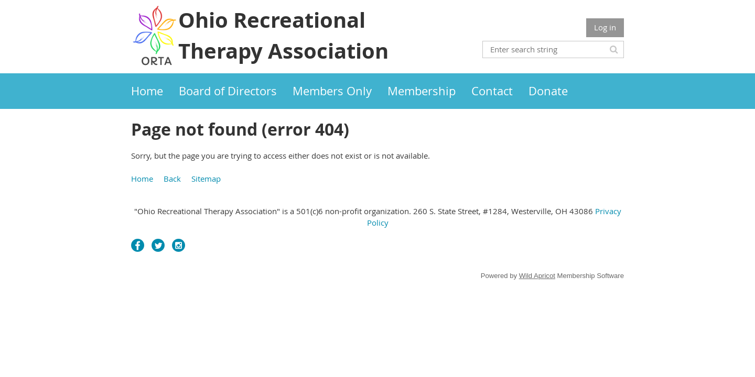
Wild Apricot (537, 276)
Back (172, 178)
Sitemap (206, 178)
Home (142, 178)
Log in (605, 27)
